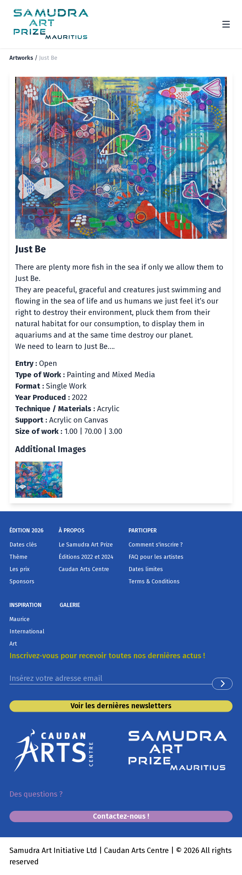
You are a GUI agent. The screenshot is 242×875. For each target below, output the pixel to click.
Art (13, 641)
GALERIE (70, 602)
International (26, 629)
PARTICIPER (143, 528)
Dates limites (146, 567)
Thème (18, 554)
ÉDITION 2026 (26, 528)
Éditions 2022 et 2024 (86, 554)
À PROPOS (71, 528)
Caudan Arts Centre (84, 567)
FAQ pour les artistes (156, 554)
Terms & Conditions (154, 579)
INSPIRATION (25, 602)
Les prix (19, 567)
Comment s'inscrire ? (156, 542)
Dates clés (23, 542)
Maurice (19, 617)
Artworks (21, 57)
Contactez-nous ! (121, 816)
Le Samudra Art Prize (86, 542)
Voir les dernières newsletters (121, 704)
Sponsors (21, 579)
